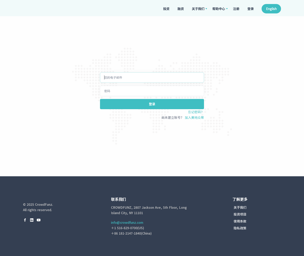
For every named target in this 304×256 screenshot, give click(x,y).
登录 (250, 8)
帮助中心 (218, 8)
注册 (236, 8)
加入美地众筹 (194, 117)
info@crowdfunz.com (127, 222)
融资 (180, 8)
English (271, 8)
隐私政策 (240, 228)
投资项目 (240, 214)
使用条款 (240, 221)
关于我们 (198, 8)
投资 (166, 8)
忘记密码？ (196, 111)
